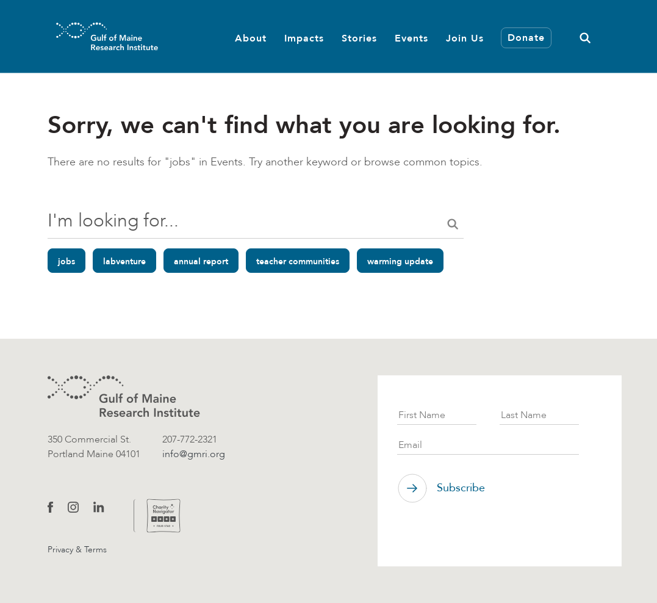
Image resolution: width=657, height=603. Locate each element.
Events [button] (411, 38)
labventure (124, 261)
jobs (66, 261)
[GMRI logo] (124, 396)
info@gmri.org (193, 454)
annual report (201, 261)
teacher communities (297, 261)
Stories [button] (359, 38)
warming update (400, 261)
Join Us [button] (465, 38)
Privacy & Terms (77, 549)
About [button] (251, 38)
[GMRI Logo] (92, 36)
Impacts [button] (304, 38)
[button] (585, 36)
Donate (526, 37)
